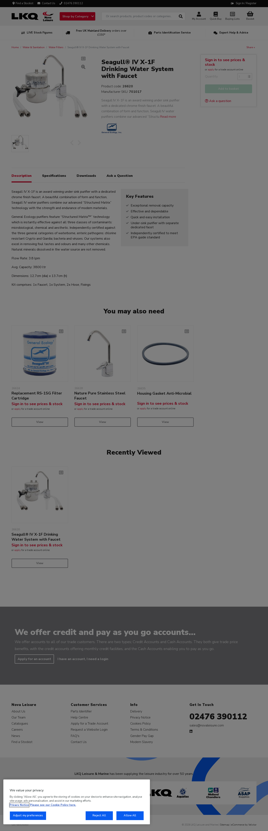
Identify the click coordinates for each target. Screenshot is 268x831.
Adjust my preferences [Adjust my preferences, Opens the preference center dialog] (28, 815)
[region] (76, 801)
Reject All (99, 815)
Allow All (130, 815)
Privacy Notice (19, 805)
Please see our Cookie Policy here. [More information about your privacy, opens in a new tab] (53, 805)
